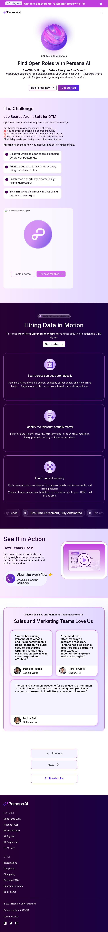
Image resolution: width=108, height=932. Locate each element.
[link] (54, 4)
